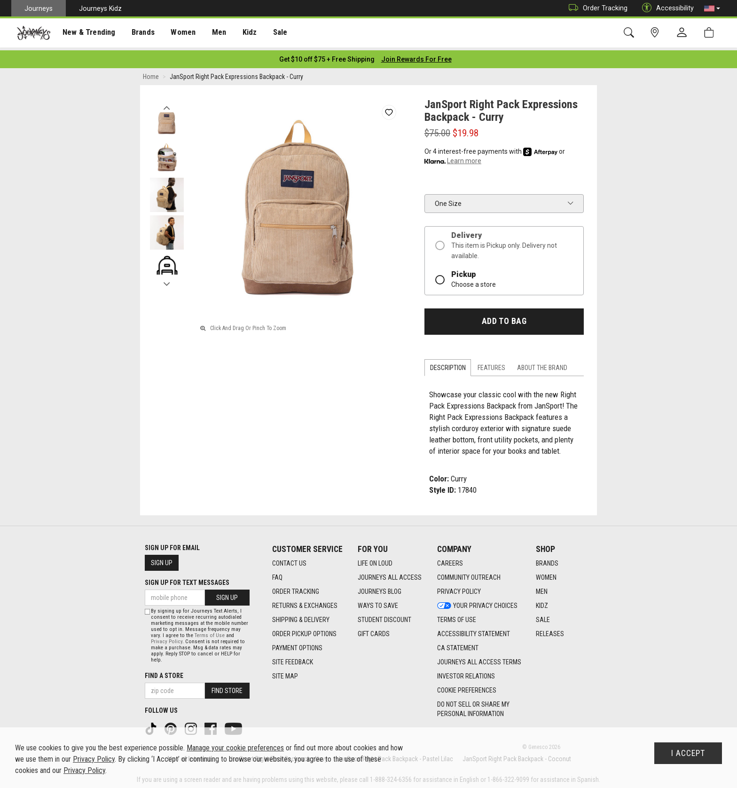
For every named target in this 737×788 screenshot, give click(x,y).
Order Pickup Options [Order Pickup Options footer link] (304, 631)
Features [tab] (491, 365)
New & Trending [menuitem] (86, 33)
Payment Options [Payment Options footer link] (297, 645)
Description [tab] (448, 365)
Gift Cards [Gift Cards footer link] (374, 631)
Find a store (164, 673)
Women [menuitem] (177, 33)
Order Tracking (595, 8)
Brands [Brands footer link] (547, 560)
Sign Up (161, 560)
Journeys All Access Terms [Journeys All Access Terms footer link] (479, 659)
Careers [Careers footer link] (450, 560)
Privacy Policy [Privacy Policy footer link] (459, 588)
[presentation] (87, 33)
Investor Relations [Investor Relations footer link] (466, 673)
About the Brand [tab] (542, 365)
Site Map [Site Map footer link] (285, 673)
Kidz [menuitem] (242, 33)
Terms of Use (210, 633)
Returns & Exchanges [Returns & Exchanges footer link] (304, 603)
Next (166, 279)
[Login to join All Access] (327, 56)
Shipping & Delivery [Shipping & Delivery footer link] (300, 617)
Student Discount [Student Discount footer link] (384, 617)
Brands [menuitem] (138, 33)
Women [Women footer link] (546, 574)
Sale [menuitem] (272, 33)
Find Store (227, 688)
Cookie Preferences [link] (466, 687)
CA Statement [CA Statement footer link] (457, 645)
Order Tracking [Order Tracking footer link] (295, 588)
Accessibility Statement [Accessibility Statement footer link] (473, 631)
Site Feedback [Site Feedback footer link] (292, 659)
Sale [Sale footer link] (543, 617)
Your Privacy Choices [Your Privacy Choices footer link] (477, 603)
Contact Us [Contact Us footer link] (289, 560)
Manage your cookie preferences (235, 747)
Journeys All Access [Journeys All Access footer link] (390, 574)
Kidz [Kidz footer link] (542, 603)
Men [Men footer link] (542, 588)
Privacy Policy (166, 639)
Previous (166, 102)
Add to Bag (504, 318)
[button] (712, 8)
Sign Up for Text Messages (187, 579)
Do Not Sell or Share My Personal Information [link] (473, 706)
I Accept (688, 753)
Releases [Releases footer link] (550, 631)
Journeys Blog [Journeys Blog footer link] (379, 588)
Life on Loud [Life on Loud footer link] (375, 560)
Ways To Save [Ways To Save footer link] (378, 603)
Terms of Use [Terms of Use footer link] (456, 617)
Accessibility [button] (665, 8)
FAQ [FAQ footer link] (277, 574)
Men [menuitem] (211, 33)
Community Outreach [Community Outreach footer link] (469, 574)
